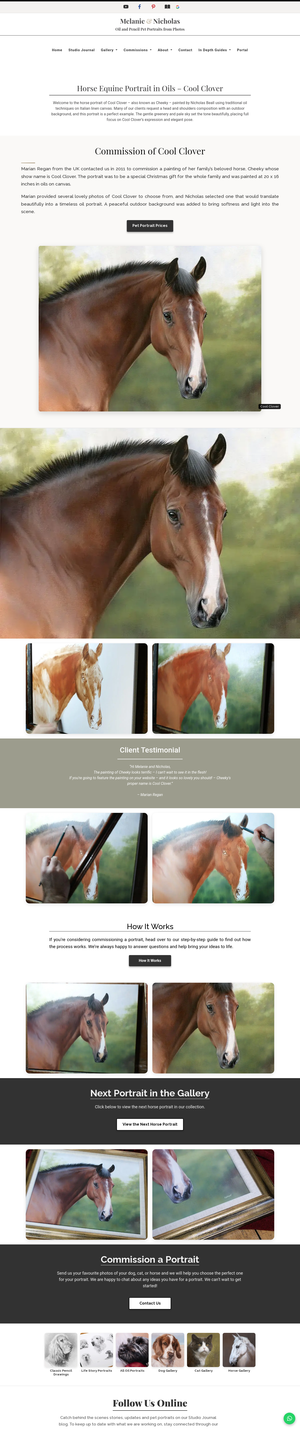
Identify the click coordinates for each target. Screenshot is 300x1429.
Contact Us (150, 1303)
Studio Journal (81, 50)
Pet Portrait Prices (150, 225)
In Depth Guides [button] (213, 50)
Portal (242, 50)
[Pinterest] (153, 7)
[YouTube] (125, 7)
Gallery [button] (108, 50)
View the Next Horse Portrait (150, 1124)
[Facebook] (139, 7)
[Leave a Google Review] (178, 7)
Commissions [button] (136, 50)
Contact (185, 50)
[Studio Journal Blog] (167, 7)
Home (57, 50)
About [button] (163, 50)
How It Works (150, 960)
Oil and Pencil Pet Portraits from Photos (149, 29)
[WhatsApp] (289, 1418)
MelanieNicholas (150, 20)
